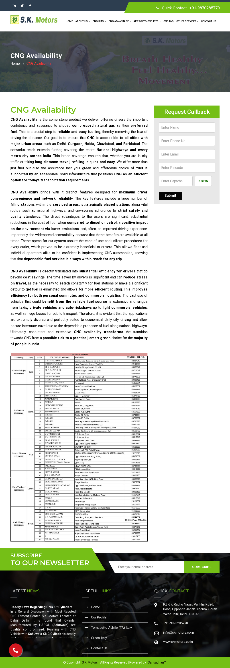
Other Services (187, 21)
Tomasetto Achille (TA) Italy (108, 628)
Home (69, 21)
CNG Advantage (120, 21)
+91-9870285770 (204, 8)
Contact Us (208, 21)
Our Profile (95, 617)
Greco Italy (96, 638)
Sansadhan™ (157, 662)
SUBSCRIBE (202, 567)
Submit (170, 195)
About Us (82, 21)
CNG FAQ (168, 21)
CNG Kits (99, 21)
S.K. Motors (90, 662)
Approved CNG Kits (147, 21)
